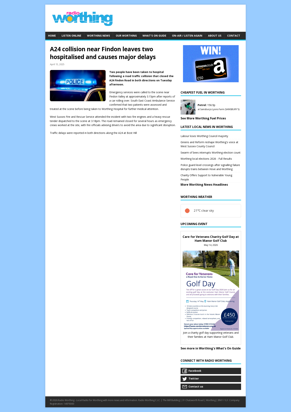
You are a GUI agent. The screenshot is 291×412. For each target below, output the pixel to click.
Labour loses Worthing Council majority (204, 136)
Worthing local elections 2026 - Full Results (206, 158)
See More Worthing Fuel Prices (203, 118)
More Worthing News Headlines (204, 185)
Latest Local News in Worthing (207, 127)
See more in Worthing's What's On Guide (211, 348)
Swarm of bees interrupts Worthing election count (211, 152)
